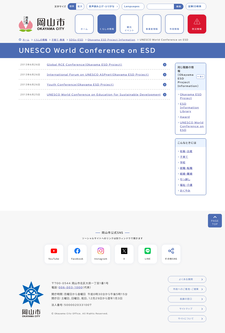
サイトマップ (185, 309)
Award (185, 117)
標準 (71, 6)
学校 (182, 162)
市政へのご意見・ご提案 (186, 289)
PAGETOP (215, 222)
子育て (184, 157)
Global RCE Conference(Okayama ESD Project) (84, 64)
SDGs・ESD (76, 40)
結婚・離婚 (186, 174)
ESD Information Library (189, 108)
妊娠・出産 (186, 151)
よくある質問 (186, 279)
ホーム (26, 40)
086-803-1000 (71, 287)
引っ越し (185, 179)
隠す (202, 76)
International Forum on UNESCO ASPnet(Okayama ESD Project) (98, 74)
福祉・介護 (186, 185)
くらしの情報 (40, 40)
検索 (178, 6)
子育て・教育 (58, 40)
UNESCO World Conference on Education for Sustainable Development (104, 94)
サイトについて (186, 319)
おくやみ (185, 190)
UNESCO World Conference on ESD (192, 126)
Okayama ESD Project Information (111, 40)
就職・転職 (186, 168)
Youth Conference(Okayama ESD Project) (80, 84)
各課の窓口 (186, 299)
